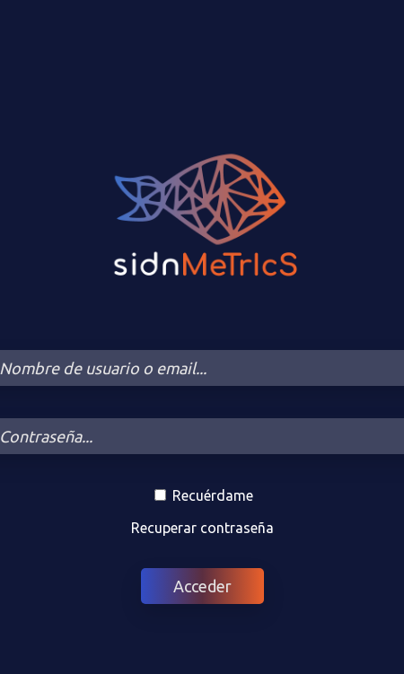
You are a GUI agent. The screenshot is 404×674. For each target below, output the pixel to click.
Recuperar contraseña (202, 528)
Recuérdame (203, 495)
